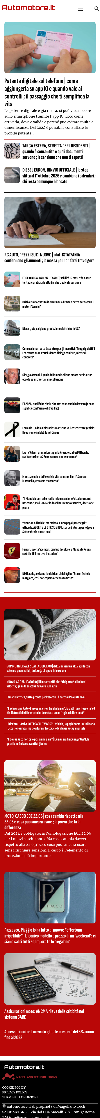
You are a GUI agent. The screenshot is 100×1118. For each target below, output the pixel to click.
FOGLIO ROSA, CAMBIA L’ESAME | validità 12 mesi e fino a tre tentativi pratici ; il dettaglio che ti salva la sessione (56, 280)
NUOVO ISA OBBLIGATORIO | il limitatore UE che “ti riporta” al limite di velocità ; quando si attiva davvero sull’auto (46, 684)
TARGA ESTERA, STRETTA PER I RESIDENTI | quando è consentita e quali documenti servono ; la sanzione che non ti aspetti (56, 152)
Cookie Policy (14, 1087)
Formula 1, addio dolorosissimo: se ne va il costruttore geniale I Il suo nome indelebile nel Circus (58, 430)
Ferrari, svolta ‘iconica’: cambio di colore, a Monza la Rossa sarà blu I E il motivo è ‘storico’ (56, 551)
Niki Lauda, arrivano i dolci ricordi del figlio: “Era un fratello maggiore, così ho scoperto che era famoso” (56, 575)
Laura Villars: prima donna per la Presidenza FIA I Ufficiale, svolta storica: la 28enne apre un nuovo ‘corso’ (55, 454)
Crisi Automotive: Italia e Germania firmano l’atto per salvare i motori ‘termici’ (57, 304)
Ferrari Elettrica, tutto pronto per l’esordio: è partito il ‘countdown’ (46, 697)
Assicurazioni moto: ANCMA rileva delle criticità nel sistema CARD (44, 1014)
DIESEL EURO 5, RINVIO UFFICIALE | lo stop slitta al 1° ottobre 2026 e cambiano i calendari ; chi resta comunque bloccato (59, 176)
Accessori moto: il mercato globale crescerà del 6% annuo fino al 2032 (49, 1035)
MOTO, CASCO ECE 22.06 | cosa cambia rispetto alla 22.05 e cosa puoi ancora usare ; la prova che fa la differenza (43, 822)
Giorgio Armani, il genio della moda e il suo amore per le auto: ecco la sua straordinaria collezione (57, 377)
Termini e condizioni (20, 1097)
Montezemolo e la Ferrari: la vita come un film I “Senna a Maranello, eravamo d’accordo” (54, 478)
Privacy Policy (14, 1092)
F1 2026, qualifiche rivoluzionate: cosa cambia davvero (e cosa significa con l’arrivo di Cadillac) (58, 406)
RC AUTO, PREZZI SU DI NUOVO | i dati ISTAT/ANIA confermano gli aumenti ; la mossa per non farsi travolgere (49, 258)
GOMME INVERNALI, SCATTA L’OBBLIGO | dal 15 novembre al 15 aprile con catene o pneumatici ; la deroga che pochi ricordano (48, 668)
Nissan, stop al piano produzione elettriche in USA (51, 328)
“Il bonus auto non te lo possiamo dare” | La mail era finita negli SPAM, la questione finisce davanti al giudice (48, 741)
